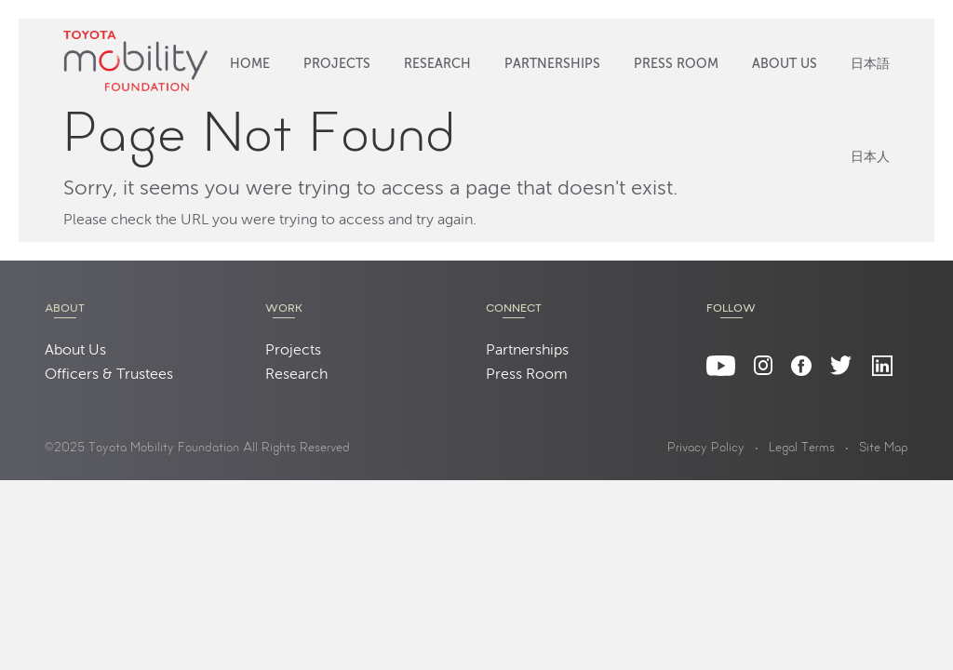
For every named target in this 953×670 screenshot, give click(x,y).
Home (250, 64)
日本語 (870, 64)
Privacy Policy (706, 448)
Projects (336, 64)
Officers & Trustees (109, 375)
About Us (784, 64)
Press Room (676, 64)
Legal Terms (802, 448)
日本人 (870, 157)
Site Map (883, 448)
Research (437, 64)
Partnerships (552, 64)
